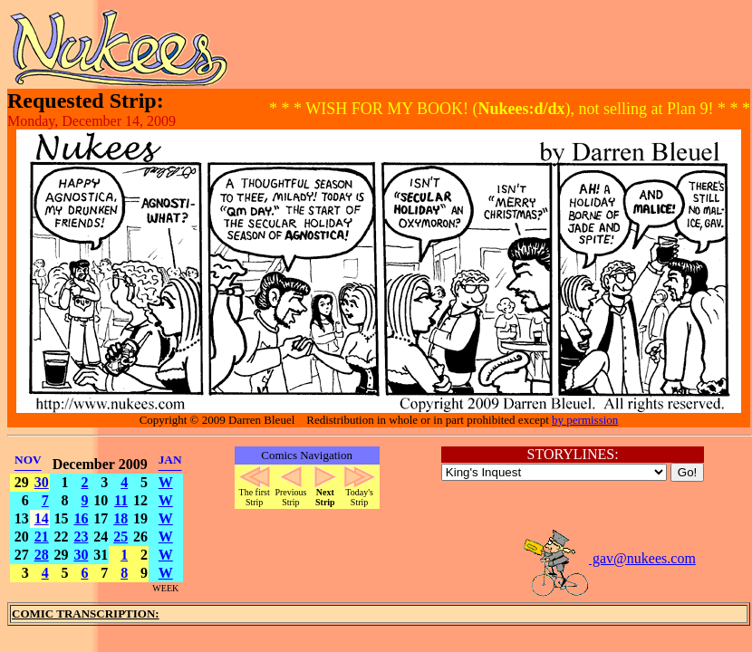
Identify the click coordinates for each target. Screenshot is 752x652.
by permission (585, 420)
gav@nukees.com (609, 558)
